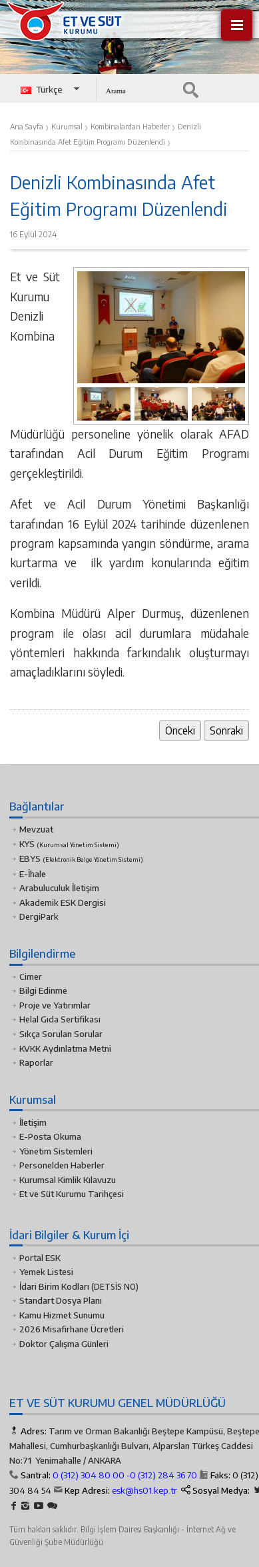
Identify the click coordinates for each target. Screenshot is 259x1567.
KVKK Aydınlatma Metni (65, 1048)
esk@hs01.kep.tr (144, 1490)
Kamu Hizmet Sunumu (62, 1315)
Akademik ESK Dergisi (62, 902)
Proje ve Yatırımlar (55, 1005)
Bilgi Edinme (43, 990)
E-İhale (32, 873)
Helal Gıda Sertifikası (60, 1019)
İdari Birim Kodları (54, 1286)
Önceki (180, 730)
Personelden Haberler (62, 1165)
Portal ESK (40, 1257)
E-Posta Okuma (50, 1136)
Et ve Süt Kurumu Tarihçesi (71, 1193)
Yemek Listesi (46, 1271)
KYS (69, 843)
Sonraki (226, 730)
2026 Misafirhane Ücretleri (71, 1329)
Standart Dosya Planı (60, 1300)
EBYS (81, 858)
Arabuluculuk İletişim (59, 887)
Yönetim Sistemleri (56, 1151)
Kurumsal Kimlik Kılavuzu (67, 1179)
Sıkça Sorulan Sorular (61, 1033)
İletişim (33, 1122)
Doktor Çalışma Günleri (64, 1343)
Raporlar (36, 1062)
